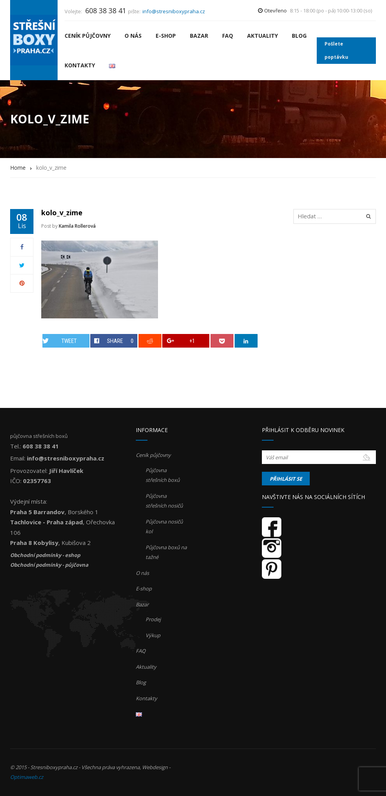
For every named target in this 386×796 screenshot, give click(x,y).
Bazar (199, 35)
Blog (299, 35)
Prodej (153, 619)
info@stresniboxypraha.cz (173, 11)
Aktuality (262, 35)
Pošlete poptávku (336, 50)
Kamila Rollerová (77, 226)
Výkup (153, 635)
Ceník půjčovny (88, 35)
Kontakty (80, 65)
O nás (133, 35)
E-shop (166, 35)
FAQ (227, 35)
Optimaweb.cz (26, 776)
